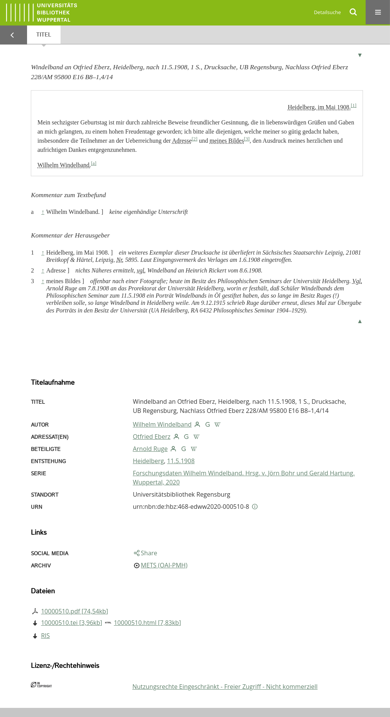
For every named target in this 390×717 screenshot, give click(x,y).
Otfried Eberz (152, 436)
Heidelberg (148, 461)
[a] (93, 163)
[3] (246, 139)
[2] (194, 139)
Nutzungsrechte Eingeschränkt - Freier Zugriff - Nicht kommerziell (224, 686)
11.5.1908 (181, 461)
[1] (353, 105)
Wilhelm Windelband (162, 424)
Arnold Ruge (150, 449)
